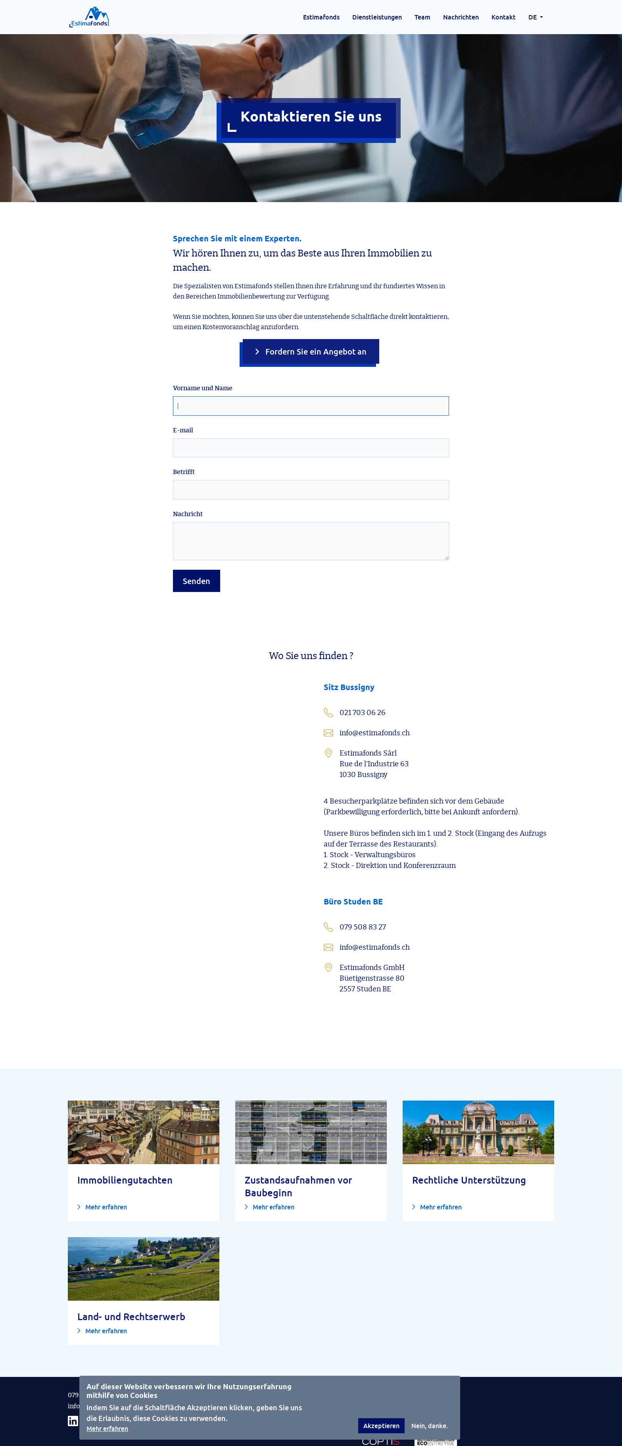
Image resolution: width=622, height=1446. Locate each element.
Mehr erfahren (107, 1429)
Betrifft (184, 440)
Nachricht (188, 482)
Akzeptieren (381, 1426)
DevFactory (393, 1441)
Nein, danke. (429, 1426)
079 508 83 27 (88, 1363)
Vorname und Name (202, 356)
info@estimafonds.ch (99, 1374)
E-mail (183, 398)
